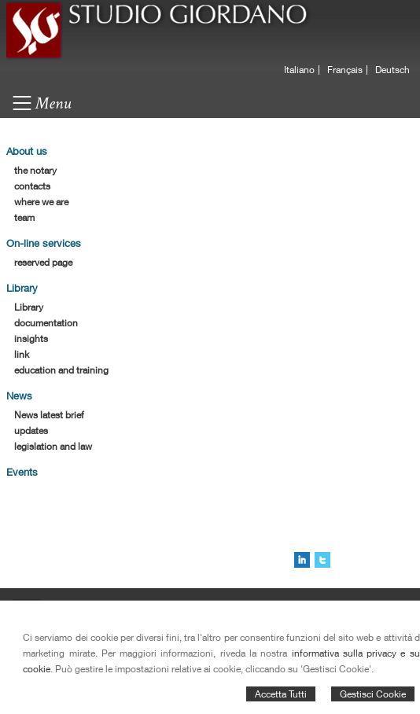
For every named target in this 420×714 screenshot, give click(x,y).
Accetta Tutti (281, 694)
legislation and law (53, 446)
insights (31, 338)
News (19, 395)
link (21, 354)
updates (31, 430)
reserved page (43, 262)
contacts (32, 186)
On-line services (43, 243)
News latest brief (49, 415)
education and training (61, 370)
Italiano (299, 70)
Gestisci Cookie (373, 694)
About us (26, 151)
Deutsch (392, 70)
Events (22, 472)
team (24, 217)
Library (22, 288)
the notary (35, 170)
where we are (41, 202)
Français (345, 70)
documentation (46, 323)
